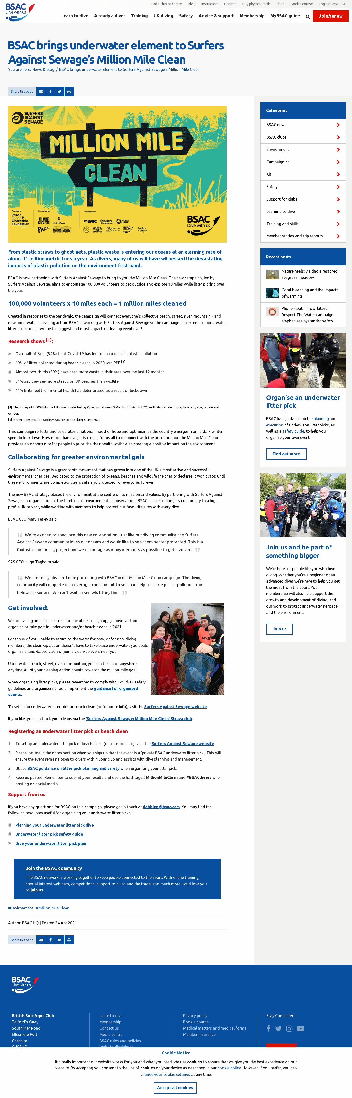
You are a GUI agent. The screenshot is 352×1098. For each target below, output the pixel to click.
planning (321, 418)
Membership (252, 15)
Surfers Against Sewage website (183, 743)
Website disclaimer (116, 1047)
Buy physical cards (256, 4)
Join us (279, 629)
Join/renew (331, 16)
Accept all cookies (175, 1088)
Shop (280, 4)
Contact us (109, 1028)
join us (36, 890)
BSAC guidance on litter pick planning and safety (73, 768)
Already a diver (109, 15)
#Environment (20, 908)
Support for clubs (281, 199)
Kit (268, 174)
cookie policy (229, 1068)
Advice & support (216, 15)
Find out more (286, 454)
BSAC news (276, 125)
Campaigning (278, 162)
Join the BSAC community (54, 868)
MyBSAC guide (285, 15)
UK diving (163, 15)
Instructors (209, 4)
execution (274, 425)
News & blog (43, 69)
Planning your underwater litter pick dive (54, 825)
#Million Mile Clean (52, 908)
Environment (277, 149)
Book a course (301, 4)
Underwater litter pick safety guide (49, 834)
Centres (230, 4)
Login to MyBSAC (332, 4)
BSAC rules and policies (120, 1041)
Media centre (110, 1034)
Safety (186, 15)
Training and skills (282, 224)
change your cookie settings (165, 1074)
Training (139, 15)
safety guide (293, 431)
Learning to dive (280, 211)
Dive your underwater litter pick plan (50, 843)
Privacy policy (195, 1015)
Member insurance (199, 1034)
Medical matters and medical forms (214, 1028)
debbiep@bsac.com (161, 807)
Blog (191, 4)
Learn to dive (74, 15)
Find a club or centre (166, 4)
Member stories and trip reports (294, 236)
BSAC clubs (276, 137)
